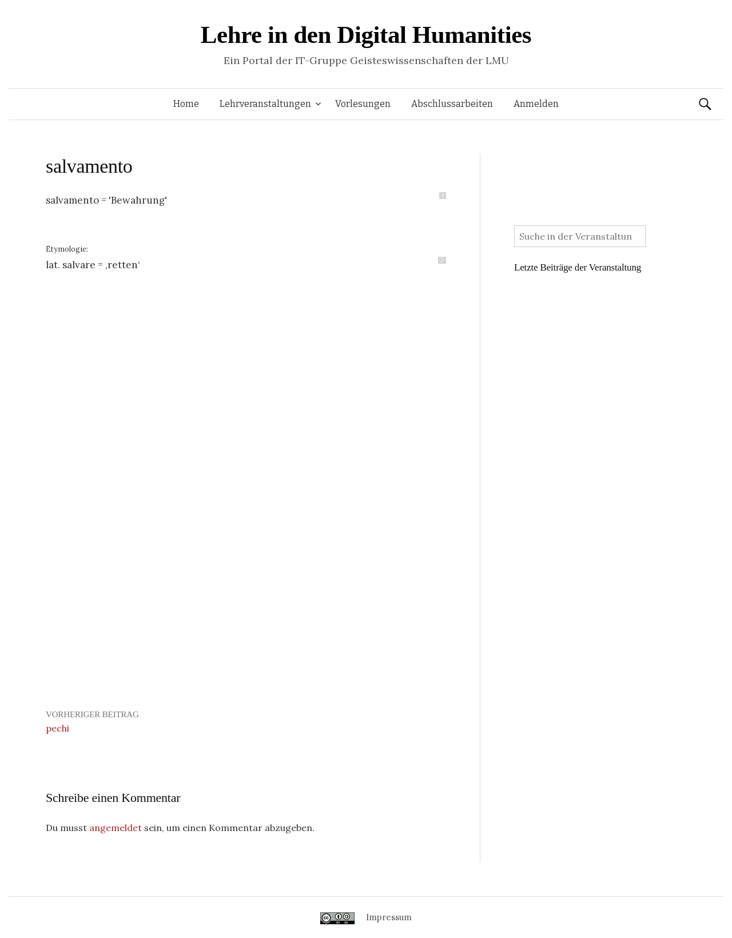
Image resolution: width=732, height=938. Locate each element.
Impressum (389, 917)
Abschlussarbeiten (452, 103)
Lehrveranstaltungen (265, 103)
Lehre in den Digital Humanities (366, 34)
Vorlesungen (363, 103)
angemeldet (115, 827)
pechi (57, 728)
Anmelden (536, 103)
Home (186, 103)
